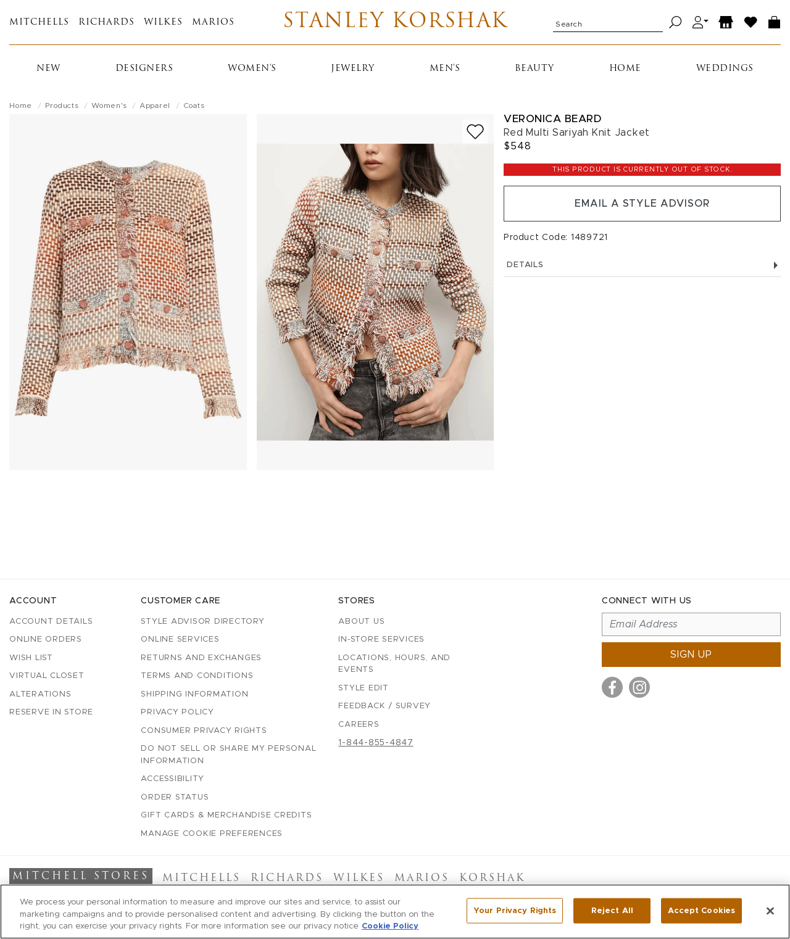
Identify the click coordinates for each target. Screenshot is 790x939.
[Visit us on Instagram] (639, 687)
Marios (213, 22)
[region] (395, 911)
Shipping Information (194, 694)
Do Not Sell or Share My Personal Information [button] (228, 755)
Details (642, 265)
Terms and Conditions (197, 676)
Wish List (31, 658)
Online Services (180, 639)
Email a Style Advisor (642, 204)
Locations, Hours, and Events (394, 664)
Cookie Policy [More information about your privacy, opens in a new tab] (390, 926)
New (48, 68)
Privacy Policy (177, 712)
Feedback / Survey (384, 706)
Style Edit (363, 688)
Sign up (691, 655)
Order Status (175, 797)
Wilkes (163, 22)
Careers (358, 725)
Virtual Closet (47, 676)
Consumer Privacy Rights (204, 731)
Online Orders (45, 639)
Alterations (40, 694)
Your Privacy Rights (514, 910)
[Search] (675, 22)
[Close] (770, 910)
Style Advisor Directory (202, 622)
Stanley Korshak (395, 22)
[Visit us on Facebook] (612, 687)
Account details (51, 622)
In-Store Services (381, 639)
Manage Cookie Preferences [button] (212, 834)
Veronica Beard (552, 119)
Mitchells (39, 22)
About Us (361, 622)
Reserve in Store (51, 712)
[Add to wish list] (475, 131)
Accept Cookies (701, 910)
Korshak (492, 878)
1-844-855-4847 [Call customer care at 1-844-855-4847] (376, 742)
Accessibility (172, 779)
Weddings (725, 68)
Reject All (612, 910)
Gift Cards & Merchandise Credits (226, 815)
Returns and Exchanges (201, 658)
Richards (106, 22)
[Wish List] (751, 22)
